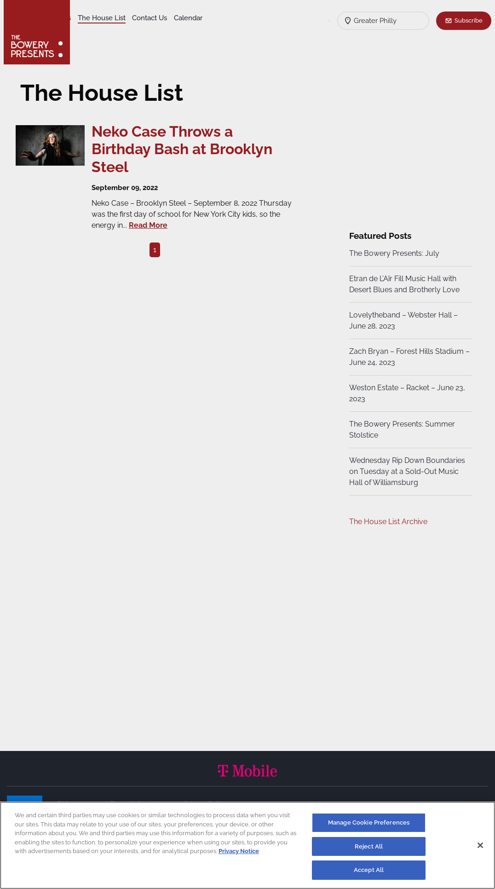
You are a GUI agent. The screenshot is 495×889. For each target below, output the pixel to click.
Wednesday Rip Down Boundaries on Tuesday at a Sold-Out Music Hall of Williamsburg (406, 471)
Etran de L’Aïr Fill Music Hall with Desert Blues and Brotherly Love (403, 284)
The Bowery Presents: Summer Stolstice (401, 429)
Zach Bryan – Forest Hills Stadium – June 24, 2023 (405, 357)
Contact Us (95, 33)
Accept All (369, 869)
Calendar (134, 33)
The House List (174, 19)
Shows (88, 19)
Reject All (369, 846)
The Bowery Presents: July (393, 253)
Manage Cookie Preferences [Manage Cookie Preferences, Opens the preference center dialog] (368, 822)
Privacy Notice (239, 851)
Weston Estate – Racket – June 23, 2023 (406, 393)
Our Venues (124, 19)
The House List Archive (387, 521)
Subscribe (469, 20)
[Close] (480, 845)
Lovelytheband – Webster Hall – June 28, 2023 (402, 320)
